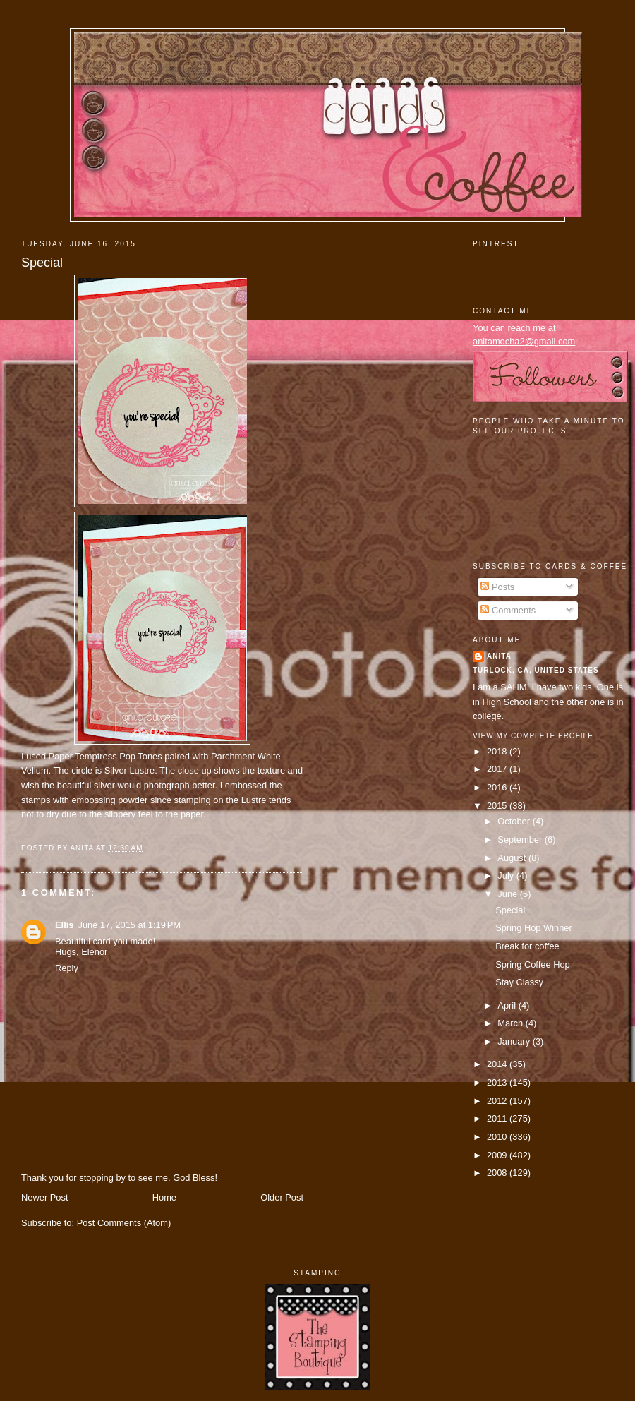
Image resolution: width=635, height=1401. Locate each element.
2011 (498, 1118)
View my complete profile (533, 736)
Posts (497, 587)
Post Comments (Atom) (124, 1222)
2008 (498, 1172)
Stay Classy (519, 982)
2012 (498, 1100)
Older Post (281, 1197)
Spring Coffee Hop (532, 964)
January (514, 1041)
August (512, 858)
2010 (498, 1136)
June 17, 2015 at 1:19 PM (129, 925)
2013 (498, 1082)
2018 (498, 751)
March (511, 1023)
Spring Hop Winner (533, 927)
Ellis (64, 925)
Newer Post (44, 1197)
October (514, 821)
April (507, 1005)
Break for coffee (527, 946)
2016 (498, 787)
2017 (498, 769)
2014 (498, 1064)
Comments (508, 610)
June (508, 894)
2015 (498, 805)
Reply (66, 968)
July (506, 875)
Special (42, 262)
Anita (499, 656)
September (520, 839)
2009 (498, 1155)
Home (164, 1197)
